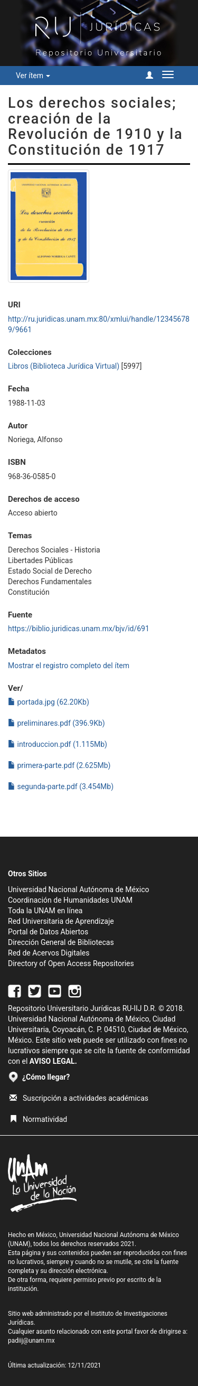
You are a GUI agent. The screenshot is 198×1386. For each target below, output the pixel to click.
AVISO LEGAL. (53, 1061)
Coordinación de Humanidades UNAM (70, 900)
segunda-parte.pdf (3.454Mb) (61, 786)
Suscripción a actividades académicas (79, 1098)
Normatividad (38, 1119)
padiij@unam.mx (31, 1340)
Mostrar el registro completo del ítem (68, 665)
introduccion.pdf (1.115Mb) (57, 744)
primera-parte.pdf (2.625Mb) (59, 765)
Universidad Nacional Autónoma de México (78, 889)
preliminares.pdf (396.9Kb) (56, 723)
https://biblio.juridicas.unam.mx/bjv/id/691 (78, 628)
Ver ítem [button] (33, 75)
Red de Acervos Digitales (48, 953)
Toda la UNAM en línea (45, 910)
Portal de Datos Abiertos (48, 932)
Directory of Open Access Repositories (71, 963)
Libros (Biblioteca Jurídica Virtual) (63, 366)
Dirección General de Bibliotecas (61, 942)
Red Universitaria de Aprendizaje (61, 921)
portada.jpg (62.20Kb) (48, 702)
